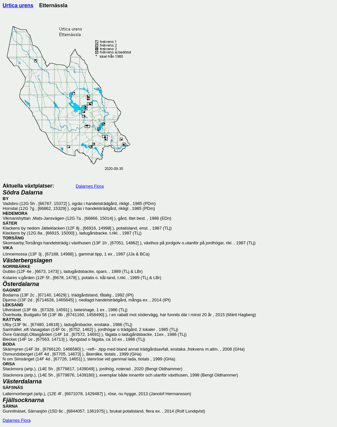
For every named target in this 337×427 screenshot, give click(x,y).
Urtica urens (18, 5)
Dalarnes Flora (89, 186)
